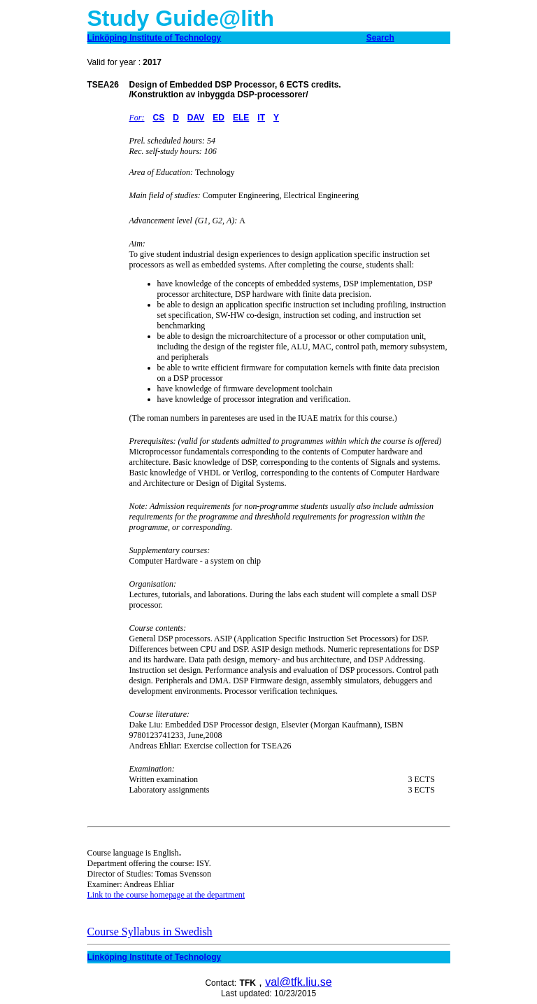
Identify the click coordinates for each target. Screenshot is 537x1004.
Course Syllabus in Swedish (150, 931)
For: (137, 118)
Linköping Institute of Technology (154, 957)
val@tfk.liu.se (298, 982)
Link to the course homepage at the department (166, 895)
